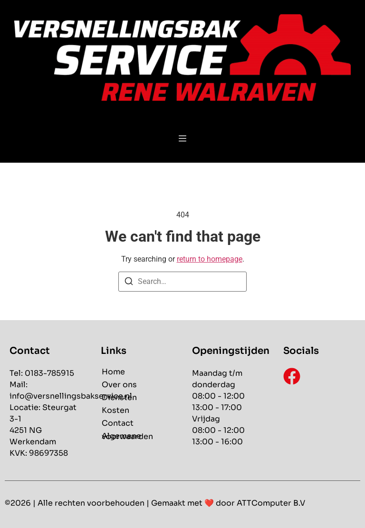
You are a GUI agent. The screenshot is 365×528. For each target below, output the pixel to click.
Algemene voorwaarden (127, 436)
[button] (183, 139)
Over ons (119, 385)
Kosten (115, 410)
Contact (118, 423)
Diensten (119, 397)
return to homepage (209, 259)
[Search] (128, 283)
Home (113, 372)
